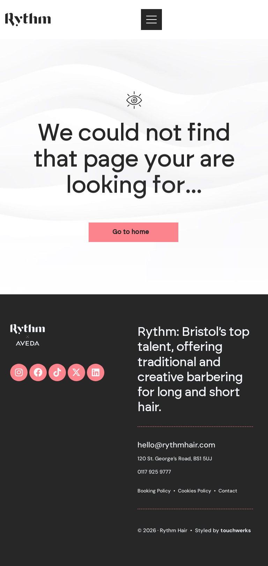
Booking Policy (154, 491)
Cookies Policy (194, 491)
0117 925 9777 (154, 471)
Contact (227, 491)
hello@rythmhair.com (176, 445)
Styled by (223, 530)
